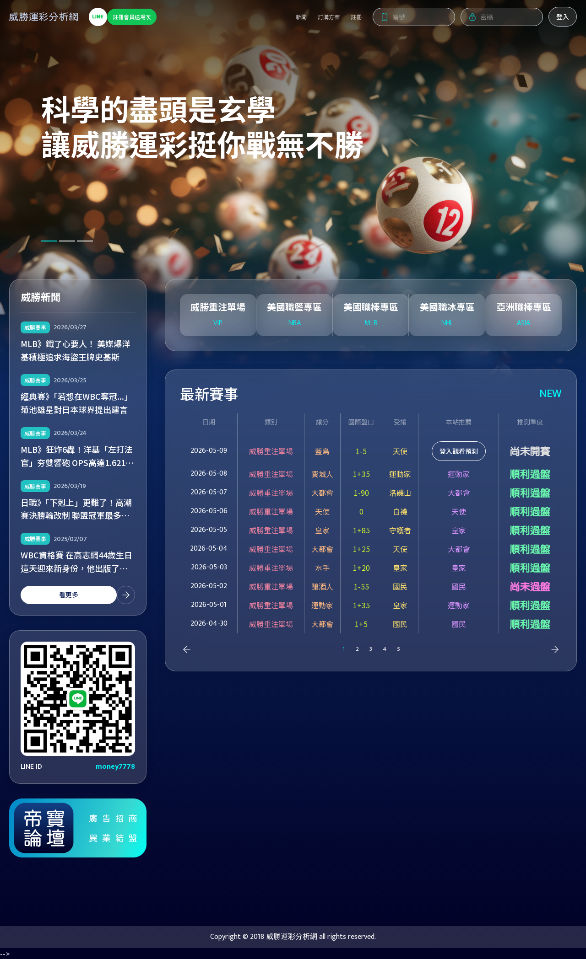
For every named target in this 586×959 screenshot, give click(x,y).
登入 (562, 18)
